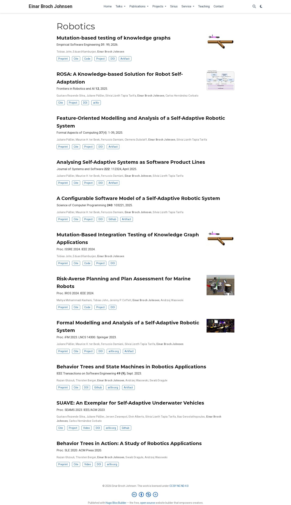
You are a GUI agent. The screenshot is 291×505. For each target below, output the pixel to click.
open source (147, 502)
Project (100, 58)
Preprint (63, 58)
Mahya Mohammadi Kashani (74, 300)
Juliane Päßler (95, 95)
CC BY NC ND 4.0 (179, 485)
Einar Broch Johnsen (50, 6)
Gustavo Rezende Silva (71, 95)
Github (112, 219)
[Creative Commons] (145, 494)
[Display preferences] (261, 6)
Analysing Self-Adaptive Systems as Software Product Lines (131, 162)
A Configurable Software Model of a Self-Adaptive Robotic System (138, 198)
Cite (76, 58)
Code (87, 58)
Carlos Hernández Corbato (182, 95)
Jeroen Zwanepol (116, 416)
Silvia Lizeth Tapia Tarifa (120, 95)
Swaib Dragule (158, 380)
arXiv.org (114, 351)
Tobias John (64, 51)
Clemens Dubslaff (136, 139)
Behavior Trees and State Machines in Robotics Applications (131, 366)
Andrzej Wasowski (172, 300)
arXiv (96, 102)
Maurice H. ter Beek (88, 139)
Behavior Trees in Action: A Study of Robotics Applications (129, 443)
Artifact (125, 58)
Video (86, 427)
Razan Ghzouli (65, 380)
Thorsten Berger (86, 380)
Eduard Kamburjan (84, 51)
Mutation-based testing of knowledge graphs (114, 38)
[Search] (254, 6)
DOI (113, 58)
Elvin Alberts (136, 416)
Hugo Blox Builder (116, 502)
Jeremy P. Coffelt (120, 300)
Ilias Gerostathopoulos (191, 416)
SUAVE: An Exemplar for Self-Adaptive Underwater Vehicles (130, 403)
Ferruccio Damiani (112, 139)
